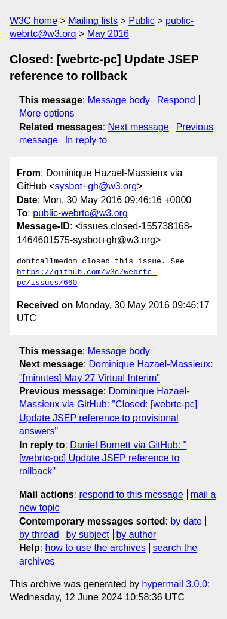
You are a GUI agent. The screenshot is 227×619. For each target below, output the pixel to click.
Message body (119, 100)
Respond (176, 100)
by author (136, 534)
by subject (87, 534)
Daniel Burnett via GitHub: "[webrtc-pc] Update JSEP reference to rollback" (102, 458)
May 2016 (108, 34)
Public (141, 21)
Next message (138, 127)
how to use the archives (95, 548)
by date (185, 521)
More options (47, 113)
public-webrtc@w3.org (80, 213)
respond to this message (131, 494)
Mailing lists (93, 21)
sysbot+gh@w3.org (96, 186)
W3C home (33, 21)
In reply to (86, 140)
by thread (39, 534)
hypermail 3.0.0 (174, 584)
